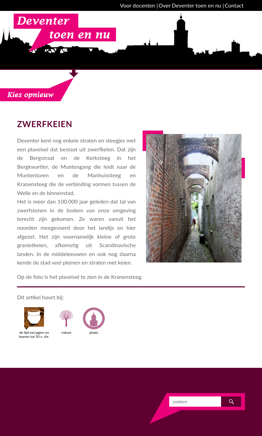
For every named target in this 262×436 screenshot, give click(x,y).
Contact (234, 5)
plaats (94, 320)
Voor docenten (137, 5)
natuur (66, 320)
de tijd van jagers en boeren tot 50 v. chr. (34, 323)
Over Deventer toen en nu (190, 5)
